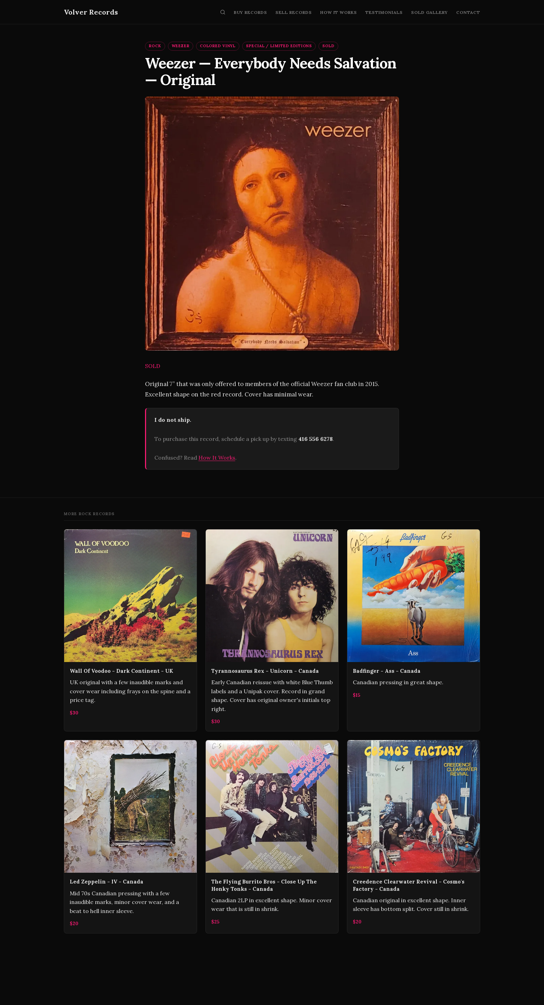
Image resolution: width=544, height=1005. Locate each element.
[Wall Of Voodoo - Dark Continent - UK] (130, 630)
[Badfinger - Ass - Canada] (413, 630)
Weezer (180, 45)
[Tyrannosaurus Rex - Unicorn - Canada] (272, 630)
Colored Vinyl (218, 45)
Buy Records (250, 12)
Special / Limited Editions (279, 45)
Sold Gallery (429, 12)
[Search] (223, 12)
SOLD (328, 45)
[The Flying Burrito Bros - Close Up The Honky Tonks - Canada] (272, 836)
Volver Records (91, 12)
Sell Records (293, 12)
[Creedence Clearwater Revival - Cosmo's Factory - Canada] (413, 836)
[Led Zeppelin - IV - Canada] (130, 836)
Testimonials (384, 12)
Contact (468, 12)
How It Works (338, 12)
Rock (155, 45)
